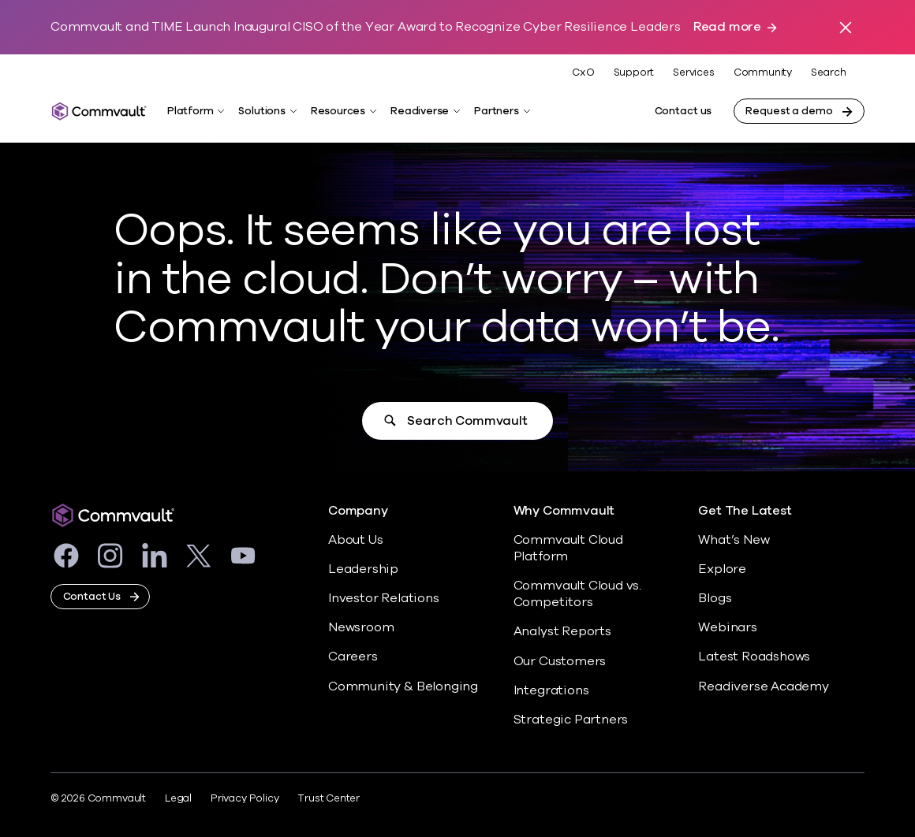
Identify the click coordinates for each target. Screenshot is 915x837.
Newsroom (361, 627)
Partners (496, 111)
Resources (338, 111)
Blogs (714, 598)
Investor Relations (383, 598)
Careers (353, 656)
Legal (178, 798)
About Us (355, 540)
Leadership (363, 569)
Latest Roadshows (754, 656)
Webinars (727, 627)
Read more (727, 27)
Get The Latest (744, 511)
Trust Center (328, 798)
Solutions (261, 111)
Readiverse (419, 111)
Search (828, 73)
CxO (583, 72)
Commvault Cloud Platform (568, 548)
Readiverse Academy (763, 686)
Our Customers (560, 661)
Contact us (683, 111)
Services (693, 72)
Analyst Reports (562, 631)
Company (358, 511)
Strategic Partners (571, 719)
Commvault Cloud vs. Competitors (577, 594)
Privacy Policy (244, 798)
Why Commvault (564, 511)
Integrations (551, 690)
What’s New (733, 540)
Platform (190, 111)
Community (763, 72)
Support (634, 72)
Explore (722, 569)
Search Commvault (467, 421)
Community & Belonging (403, 686)
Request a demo (788, 111)
